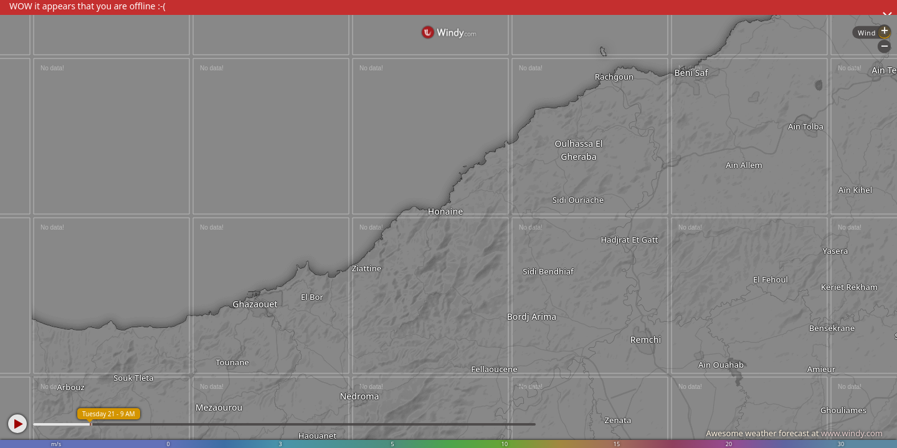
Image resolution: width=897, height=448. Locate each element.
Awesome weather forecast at (794, 433)
